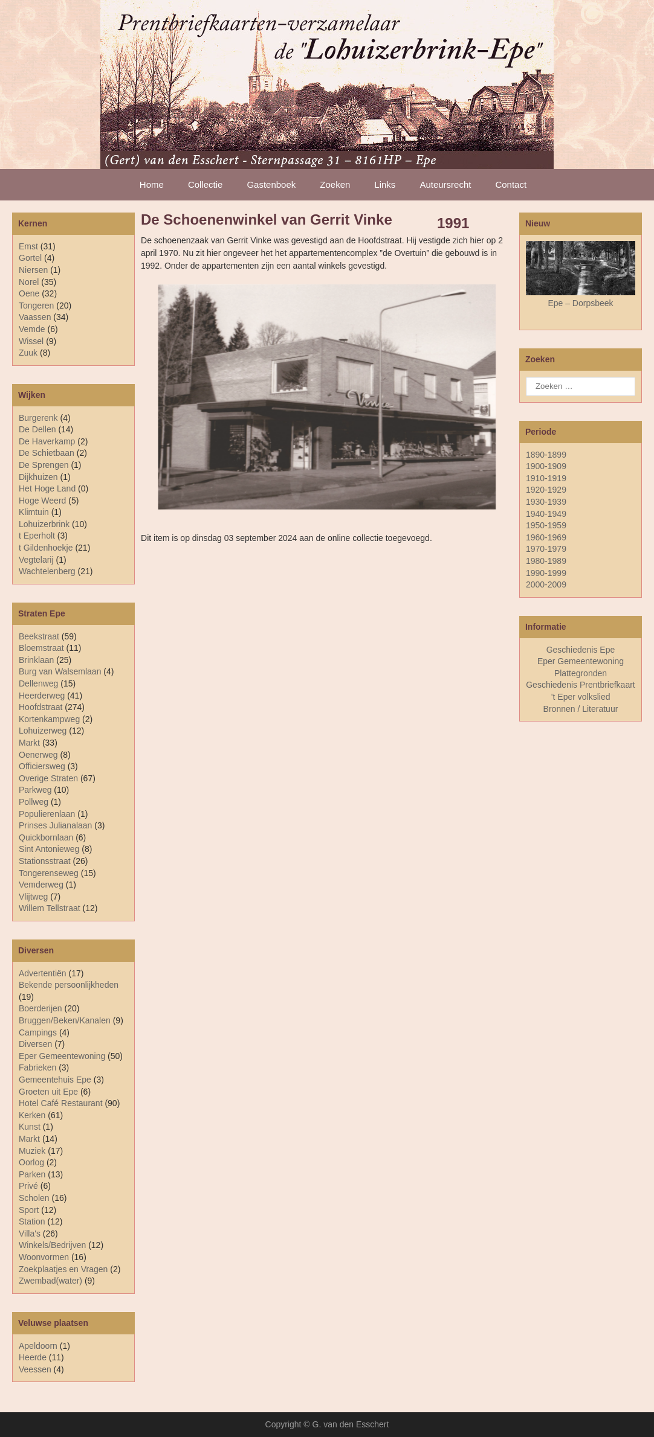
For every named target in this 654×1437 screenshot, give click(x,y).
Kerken (32, 1115)
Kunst (29, 1126)
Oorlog (31, 1162)
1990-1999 (546, 573)
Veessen (35, 1369)
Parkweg (35, 790)
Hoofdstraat (40, 707)
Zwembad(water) (50, 1280)
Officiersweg (42, 766)
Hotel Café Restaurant (61, 1103)
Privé (28, 1186)
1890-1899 (546, 454)
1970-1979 (546, 549)
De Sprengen (44, 465)
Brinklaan (36, 660)
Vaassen (35, 317)
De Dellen (37, 429)
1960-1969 (546, 537)
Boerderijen (40, 1008)
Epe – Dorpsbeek (580, 303)
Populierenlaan (47, 814)
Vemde (32, 329)
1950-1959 (546, 525)
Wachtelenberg (47, 571)
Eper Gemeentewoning (62, 1056)
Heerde (33, 1357)
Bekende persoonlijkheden (68, 985)
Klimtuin (34, 512)
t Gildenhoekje (46, 547)
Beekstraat (39, 636)
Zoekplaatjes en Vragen (63, 1269)
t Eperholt (37, 535)
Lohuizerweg (42, 730)
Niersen (33, 270)
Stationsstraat (45, 861)
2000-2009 (546, 584)
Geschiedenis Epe (580, 649)
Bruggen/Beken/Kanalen (65, 1020)
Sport (29, 1210)
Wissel (31, 341)
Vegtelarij (36, 560)
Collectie (205, 184)
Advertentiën (42, 973)
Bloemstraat (41, 648)
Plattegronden (580, 673)
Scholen (34, 1198)
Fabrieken (37, 1067)
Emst (28, 246)
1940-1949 (546, 514)
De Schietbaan (46, 453)
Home (152, 184)
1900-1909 (546, 466)
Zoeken (335, 184)
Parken (32, 1174)
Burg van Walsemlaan (60, 671)
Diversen (35, 1044)
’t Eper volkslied (580, 697)
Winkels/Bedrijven (52, 1245)
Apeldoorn (38, 1346)
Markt (29, 1139)
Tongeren (36, 305)
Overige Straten (48, 778)
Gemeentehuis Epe (55, 1079)
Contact (510, 184)
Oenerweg (38, 755)
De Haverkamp (47, 441)
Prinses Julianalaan (55, 825)
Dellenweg (38, 683)
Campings (38, 1032)
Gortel (30, 258)
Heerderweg (42, 695)
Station (32, 1221)
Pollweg (33, 802)
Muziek (32, 1151)
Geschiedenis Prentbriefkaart (580, 685)
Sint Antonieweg (49, 849)
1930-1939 (546, 502)
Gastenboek (271, 184)
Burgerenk (38, 418)
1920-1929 (546, 489)
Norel (29, 282)
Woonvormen (44, 1257)
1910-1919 (546, 478)
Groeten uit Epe (48, 1091)
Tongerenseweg (49, 873)
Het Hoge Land (47, 488)
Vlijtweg (33, 896)
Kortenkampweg (49, 719)
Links (384, 184)
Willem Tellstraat (49, 908)
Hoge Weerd (42, 500)
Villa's (29, 1233)
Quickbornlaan (46, 837)
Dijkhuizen (38, 477)
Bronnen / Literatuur (580, 709)
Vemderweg (41, 884)
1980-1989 (546, 561)
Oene (29, 293)
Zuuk (28, 352)
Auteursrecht (445, 184)
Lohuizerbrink (44, 524)
